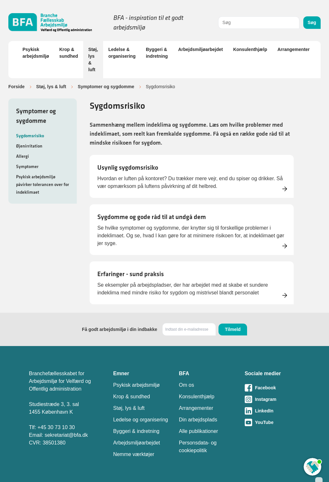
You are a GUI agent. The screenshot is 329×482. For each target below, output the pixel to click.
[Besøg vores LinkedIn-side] (272, 411)
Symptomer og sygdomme (106, 86)
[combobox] (258, 22)
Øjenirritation (29, 146)
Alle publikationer (198, 431)
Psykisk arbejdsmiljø (35, 53)
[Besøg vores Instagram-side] (272, 399)
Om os (186, 385)
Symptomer (27, 166)
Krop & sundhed (68, 53)
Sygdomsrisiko (30, 136)
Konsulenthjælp (250, 49)
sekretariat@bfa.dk (66, 435)
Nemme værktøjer (133, 454)
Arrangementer (293, 49)
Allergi (22, 156)
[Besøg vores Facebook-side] (272, 388)
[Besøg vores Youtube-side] (272, 422)
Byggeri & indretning (157, 53)
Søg (312, 22)
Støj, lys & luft (93, 59)
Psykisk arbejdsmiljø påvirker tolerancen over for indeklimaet (42, 184)
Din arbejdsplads (198, 419)
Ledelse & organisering (122, 53)
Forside (16, 86)
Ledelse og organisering (140, 419)
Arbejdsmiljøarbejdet (200, 49)
